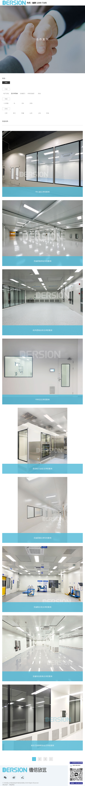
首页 (34, 3)
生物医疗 (22, 93)
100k (31, 103)
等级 (6, 99)
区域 (6, 109)
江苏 (6, 113)
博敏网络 (11, 784)
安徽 (22, 113)
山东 (31, 113)
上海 (39, 113)
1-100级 (6, 103)
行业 (6, 89)
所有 (6, 82)
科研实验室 (31, 93)
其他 (39, 93)
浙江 (14, 113)
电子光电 (6, 93)
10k (23, 103)
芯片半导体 (14, 93)
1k (14, 103)
